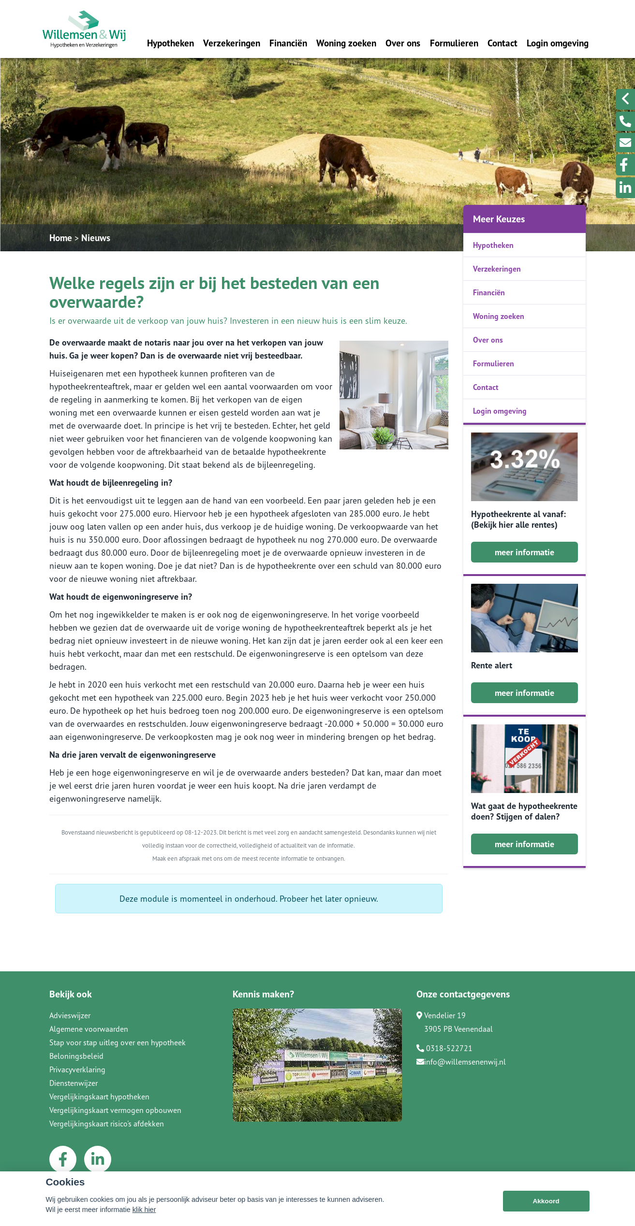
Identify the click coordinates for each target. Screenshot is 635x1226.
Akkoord (545, 1201)
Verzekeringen (231, 43)
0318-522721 (444, 1048)
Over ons (402, 43)
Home (60, 237)
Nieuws (95, 237)
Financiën (288, 43)
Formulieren (454, 43)
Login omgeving (558, 43)
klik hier (144, 1209)
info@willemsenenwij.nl (461, 1061)
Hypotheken (170, 43)
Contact (502, 43)
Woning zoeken (346, 43)
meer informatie (524, 552)
